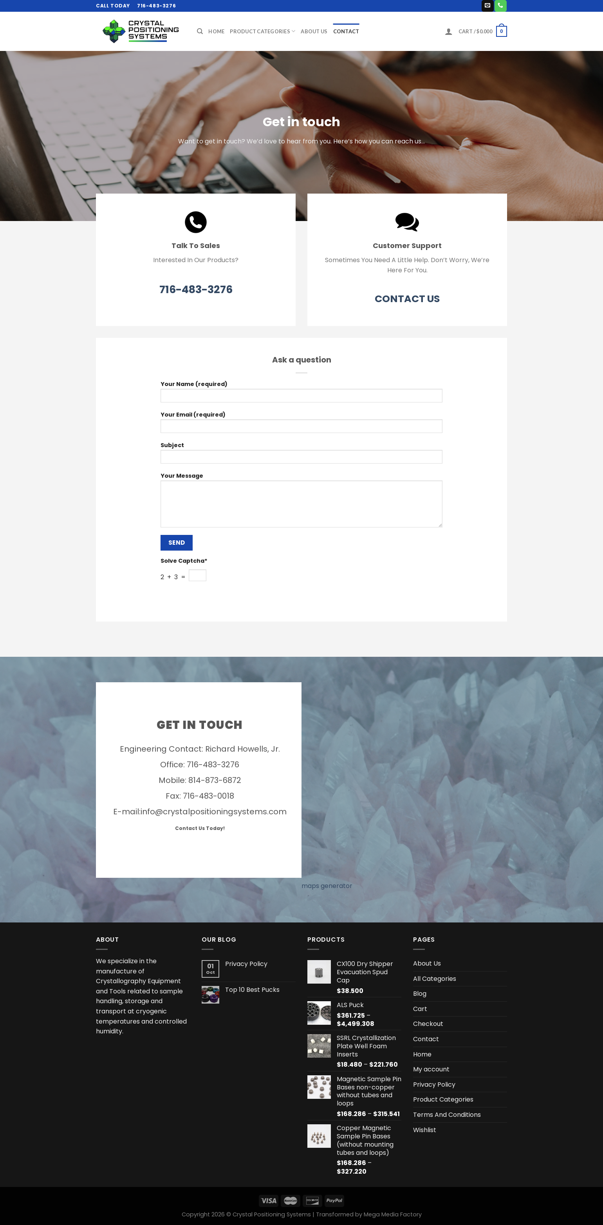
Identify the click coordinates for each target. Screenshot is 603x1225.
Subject (301, 455)
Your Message (301, 502)
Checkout (428, 1023)
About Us (314, 31)
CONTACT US (407, 299)
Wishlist (424, 1129)
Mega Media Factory (393, 1214)
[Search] (200, 31)
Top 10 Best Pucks (252, 989)
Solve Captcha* (184, 561)
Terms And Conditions (447, 1114)
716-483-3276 (196, 289)
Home (216, 31)
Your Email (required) (301, 425)
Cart (420, 1008)
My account (431, 1069)
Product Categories (262, 31)
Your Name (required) (301, 394)
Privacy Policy (246, 964)
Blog (419, 993)
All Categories (434, 978)
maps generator (327, 885)
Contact (346, 31)
